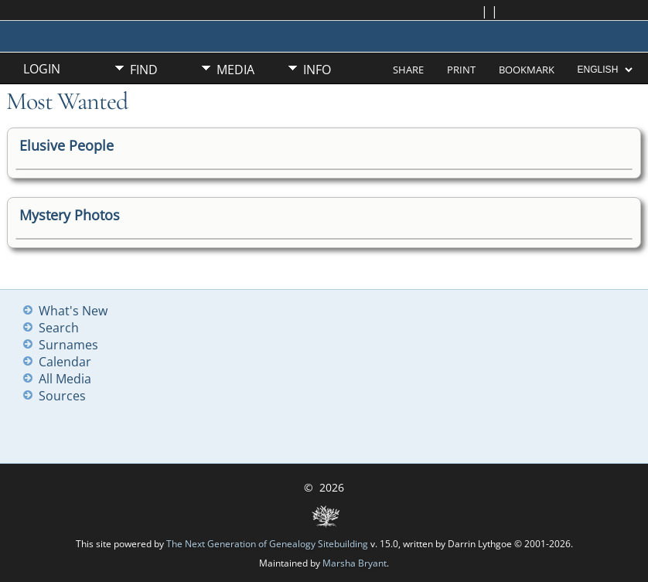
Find (144, 69)
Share (408, 70)
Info (317, 69)
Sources (62, 395)
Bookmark (526, 70)
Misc (144, 95)
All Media (65, 378)
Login (41, 68)
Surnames (68, 344)
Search (59, 327)
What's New (73, 310)
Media (235, 69)
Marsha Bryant (354, 563)
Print (461, 70)
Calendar (65, 361)
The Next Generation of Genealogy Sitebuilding (267, 543)
